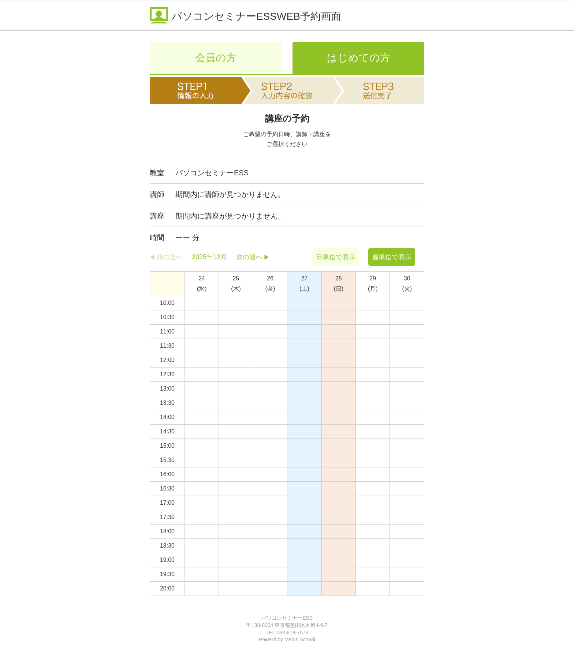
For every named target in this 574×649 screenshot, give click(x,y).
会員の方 (215, 57)
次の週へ (249, 257)
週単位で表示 (391, 257)
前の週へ (169, 257)
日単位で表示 (335, 257)
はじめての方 (358, 57)
